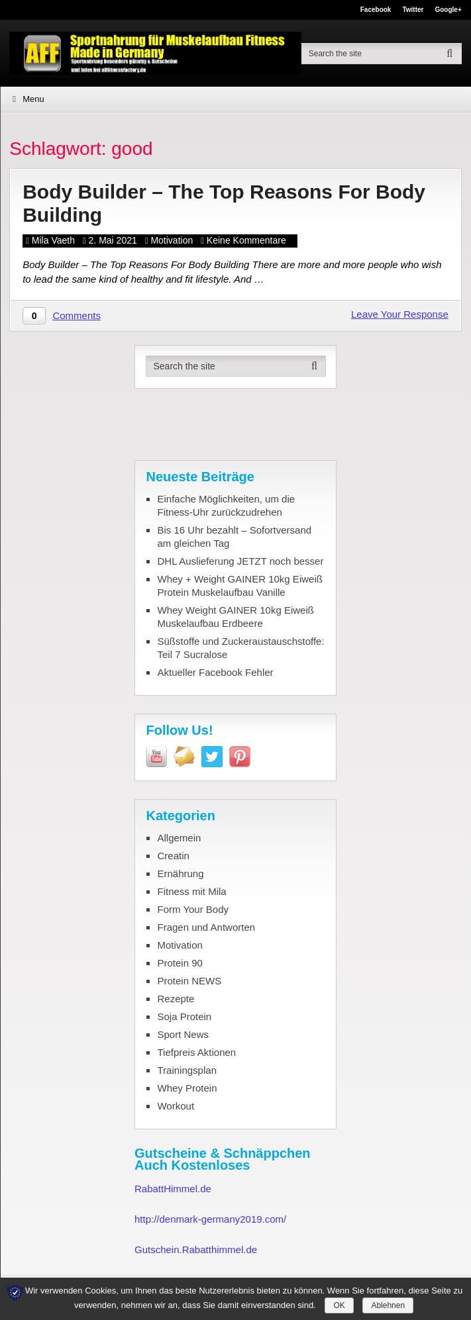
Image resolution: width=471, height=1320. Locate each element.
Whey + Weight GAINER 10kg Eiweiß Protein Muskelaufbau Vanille (239, 585)
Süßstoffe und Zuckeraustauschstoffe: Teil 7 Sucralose (240, 648)
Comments (76, 315)
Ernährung (180, 873)
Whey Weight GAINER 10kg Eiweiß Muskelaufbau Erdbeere (235, 616)
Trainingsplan (187, 1070)
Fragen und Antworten (206, 927)
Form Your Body (193, 909)
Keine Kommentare (246, 240)
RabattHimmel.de (172, 1188)
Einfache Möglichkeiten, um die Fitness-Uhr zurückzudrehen (226, 505)
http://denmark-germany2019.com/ (210, 1219)
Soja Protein (184, 1016)
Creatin (173, 855)
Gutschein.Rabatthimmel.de (195, 1249)
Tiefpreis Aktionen (196, 1052)
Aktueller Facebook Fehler (215, 672)
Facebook (376, 10)
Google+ (448, 10)
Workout (175, 1105)
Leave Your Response (399, 314)
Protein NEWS (189, 980)
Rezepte (175, 998)
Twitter (412, 10)
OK (338, 1305)
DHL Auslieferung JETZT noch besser (240, 561)
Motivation (171, 240)
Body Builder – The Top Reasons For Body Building (224, 203)
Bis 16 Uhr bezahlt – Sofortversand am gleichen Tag (234, 536)
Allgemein (179, 837)
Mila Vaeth (53, 240)
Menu (33, 99)
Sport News (183, 1034)
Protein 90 (179, 962)
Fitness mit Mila (191, 891)
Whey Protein (187, 1088)
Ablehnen (388, 1305)
